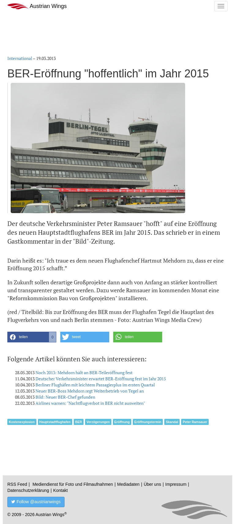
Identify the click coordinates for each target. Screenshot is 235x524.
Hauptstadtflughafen (55, 422)
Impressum (175, 484)
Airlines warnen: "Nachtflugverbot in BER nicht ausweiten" (90, 403)
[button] (31, 337)
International (19, 58)
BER (78, 422)
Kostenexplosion (22, 422)
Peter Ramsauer (195, 422)
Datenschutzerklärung (28, 490)
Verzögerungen (98, 422)
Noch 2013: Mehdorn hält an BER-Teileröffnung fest (83, 372)
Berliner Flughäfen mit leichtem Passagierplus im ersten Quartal (95, 385)
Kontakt (60, 490)
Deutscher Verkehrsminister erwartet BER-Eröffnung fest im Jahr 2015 (100, 379)
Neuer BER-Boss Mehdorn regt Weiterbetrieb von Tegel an (89, 391)
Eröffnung (122, 422)
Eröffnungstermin (147, 422)
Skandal (172, 422)
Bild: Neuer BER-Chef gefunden (65, 397)
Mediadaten (128, 484)
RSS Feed (17, 484)
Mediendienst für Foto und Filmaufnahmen (72, 484)
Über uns (152, 484)
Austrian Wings (37, 6)
